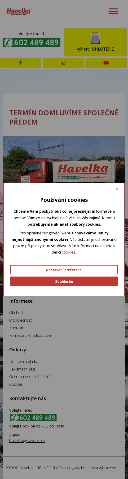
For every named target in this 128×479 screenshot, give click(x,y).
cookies (68, 252)
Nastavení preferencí (64, 269)
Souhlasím (64, 281)
